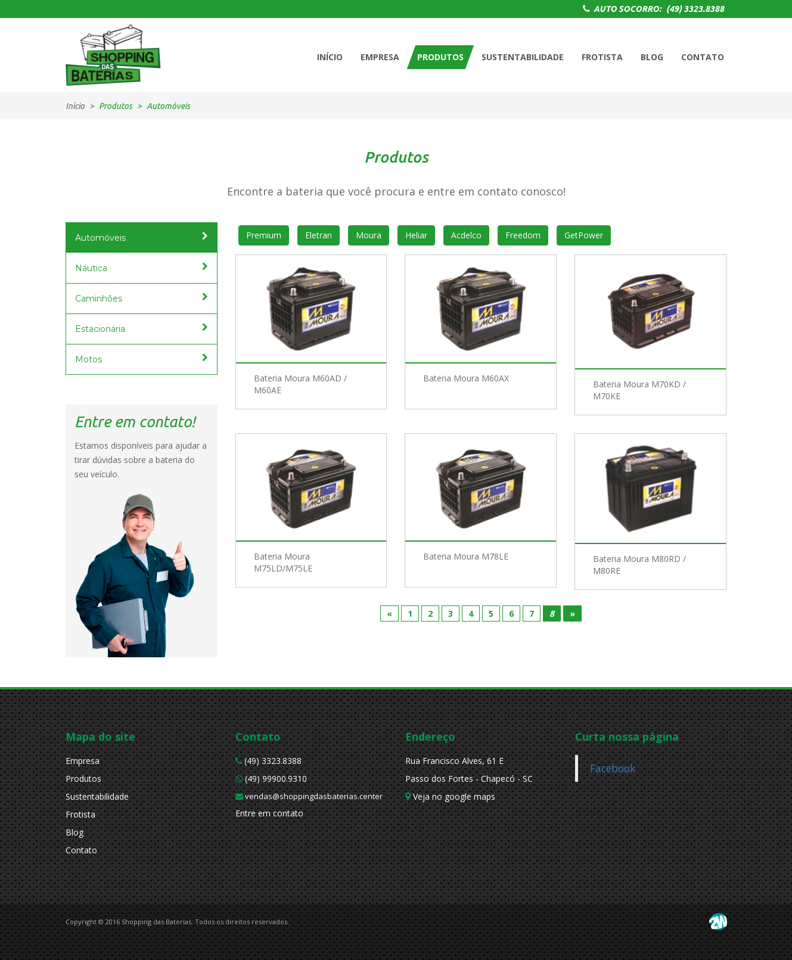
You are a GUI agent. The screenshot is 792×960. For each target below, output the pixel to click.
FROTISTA (602, 57)
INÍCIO (330, 57)
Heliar (416, 235)
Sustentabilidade (97, 796)
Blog (74, 832)
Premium (263, 235)
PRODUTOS (440, 57)
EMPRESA (380, 57)
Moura (368, 235)
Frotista (80, 814)
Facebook (612, 768)
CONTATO (702, 57)
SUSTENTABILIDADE (523, 57)
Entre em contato (269, 813)
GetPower (583, 235)
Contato (81, 850)
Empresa (83, 760)
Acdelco (466, 235)
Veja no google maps (450, 796)
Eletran (318, 235)
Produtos (83, 778)
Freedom (523, 235)
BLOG (652, 57)
